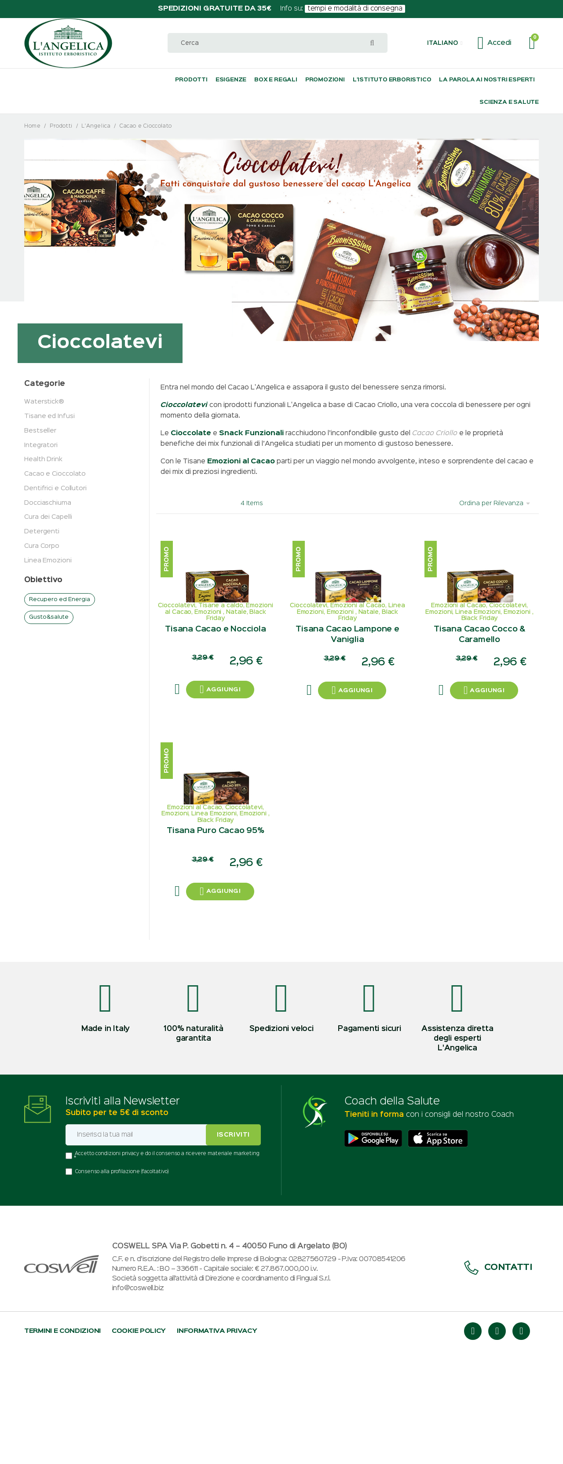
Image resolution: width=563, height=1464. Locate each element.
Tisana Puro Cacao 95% (215, 941)
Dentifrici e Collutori (55, 488)
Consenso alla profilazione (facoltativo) (121, 1285)
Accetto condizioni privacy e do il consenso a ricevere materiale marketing (167, 1267)
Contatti (498, 1381)
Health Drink (43, 459)
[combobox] (277, 43)
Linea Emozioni (48, 560)
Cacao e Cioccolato (55, 474)
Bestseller (40, 430)
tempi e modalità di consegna (355, 9)
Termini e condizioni (62, 1444)
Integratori (41, 445)
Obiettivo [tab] (43, 580)
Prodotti (61, 126)
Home (32, 126)
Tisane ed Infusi (49, 416)
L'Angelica (95, 126)
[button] (444, 43)
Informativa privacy (217, 1444)
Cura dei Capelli (48, 517)
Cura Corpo (41, 546)
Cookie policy (139, 1444)
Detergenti (41, 531)
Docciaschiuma (47, 503)
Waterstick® (44, 401)
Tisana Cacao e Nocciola (215, 683)
